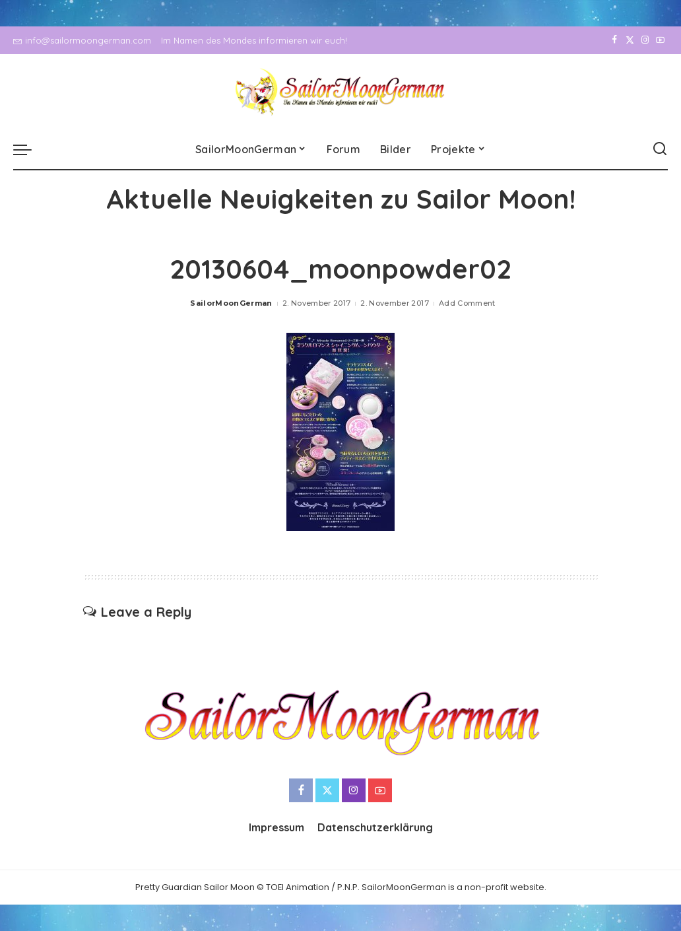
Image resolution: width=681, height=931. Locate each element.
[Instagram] (645, 40)
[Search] (660, 149)
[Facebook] (614, 40)
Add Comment (467, 303)
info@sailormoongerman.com (82, 40)
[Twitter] (629, 40)
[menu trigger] (29, 149)
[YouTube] (660, 40)
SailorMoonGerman (231, 303)
